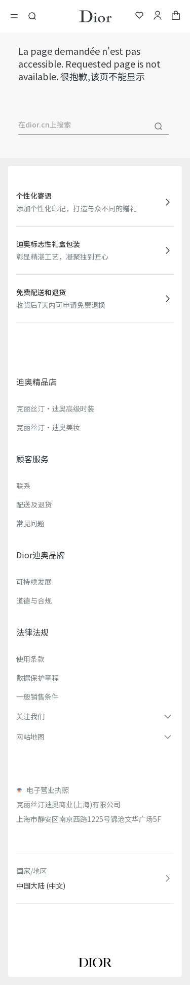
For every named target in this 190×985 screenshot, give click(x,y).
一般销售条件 (37, 696)
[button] (95, 716)
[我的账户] (157, 16)
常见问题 (30, 523)
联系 (23, 486)
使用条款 (30, 659)
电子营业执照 (47, 790)
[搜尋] (158, 126)
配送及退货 (34, 504)
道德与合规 (34, 600)
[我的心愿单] (139, 16)
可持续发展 (34, 582)
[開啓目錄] (17, 16)
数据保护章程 (37, 678)
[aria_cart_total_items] (176, 16)
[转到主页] (95, 16)
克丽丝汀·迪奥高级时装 (55, 408)
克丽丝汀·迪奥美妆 (48, 427)
